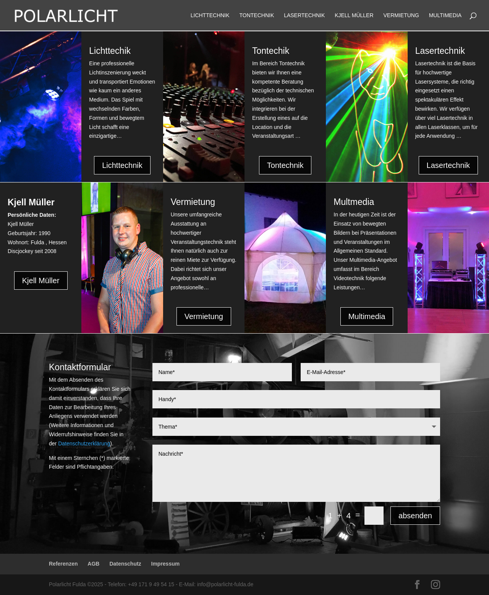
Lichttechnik (210, 15)
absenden (415, 515)
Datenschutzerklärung (84, 443)
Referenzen (63, 564)
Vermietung (401, 15)
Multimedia (445, 15)
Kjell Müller (354, 15)
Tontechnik (257, 15)
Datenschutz (125, 564)
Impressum (165, 564)
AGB (93, 564)
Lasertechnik (304, 15)
